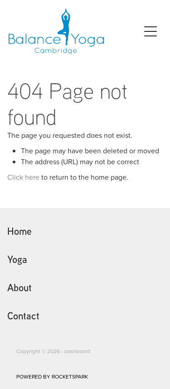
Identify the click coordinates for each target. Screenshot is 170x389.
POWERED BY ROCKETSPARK (52, 376)
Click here (23, 177)
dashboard (77, 351)
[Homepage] (74, 31)
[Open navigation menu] (150, 31)
